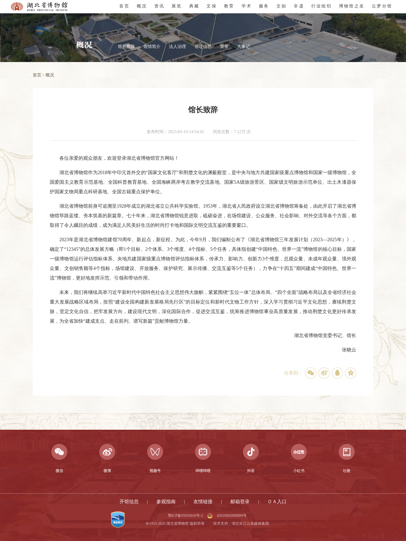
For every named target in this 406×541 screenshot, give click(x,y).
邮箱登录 (240, 501)
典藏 (194, 6)
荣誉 (224, 46)
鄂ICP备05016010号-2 (185, 516)
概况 (142, 6)
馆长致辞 (126, 46)
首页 (124, 6)
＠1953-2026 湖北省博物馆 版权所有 (175, 524)
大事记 (243, 46)
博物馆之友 (351, 6)
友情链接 (203, 501)
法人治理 (177, 46)
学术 (247, 6)
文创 (281, 6)
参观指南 (166, 501)
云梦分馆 (382, 6)
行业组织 (321, 6)
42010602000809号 (232, 516)
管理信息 (203, 46)
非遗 (299, 6)
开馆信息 (129, 501)
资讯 (159, 6)
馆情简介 (151, 46)
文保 (211, 6)
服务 (264, 6)
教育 (229, 6)
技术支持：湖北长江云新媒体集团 (241, 524)
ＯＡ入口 (277, 501)
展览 (177, 6)
